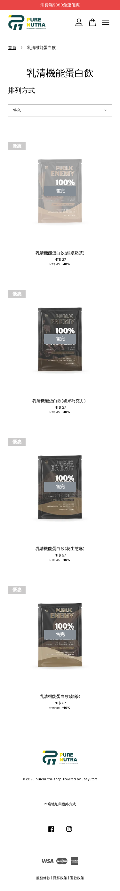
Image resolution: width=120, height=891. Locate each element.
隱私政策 (60, 878)
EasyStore (89, 779)
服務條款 (43, 878)
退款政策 (77, 878)
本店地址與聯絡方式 (60, 804)
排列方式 (21, 90)
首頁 (12, 47)
